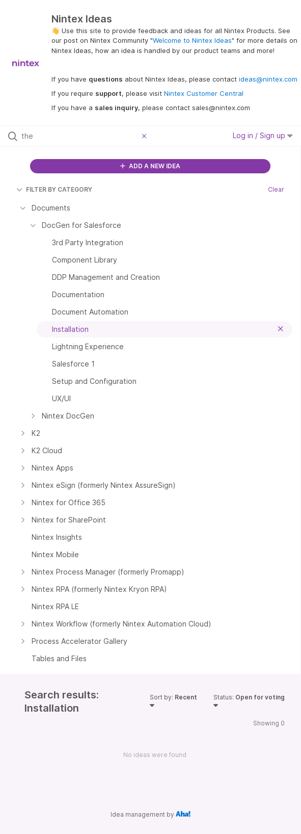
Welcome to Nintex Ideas (192, 40)
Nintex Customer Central (203, 93)
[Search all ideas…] (79, 136)
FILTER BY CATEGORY (54, 189)
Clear (276, 189)
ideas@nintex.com (268, 79)
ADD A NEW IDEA (150, 166)
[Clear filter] (145, 136)
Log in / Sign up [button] (263, 135)
